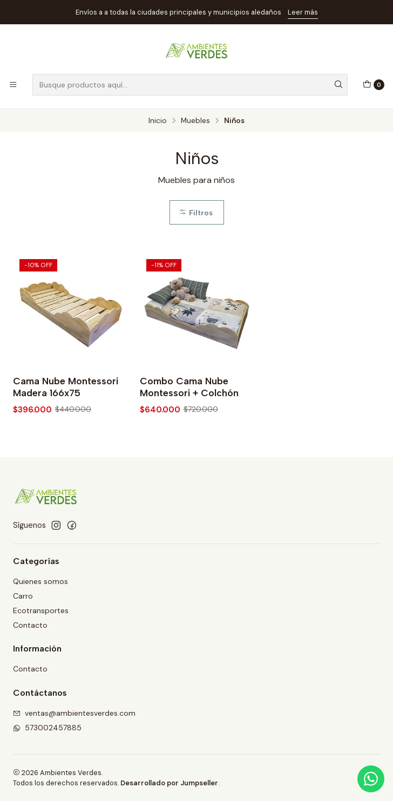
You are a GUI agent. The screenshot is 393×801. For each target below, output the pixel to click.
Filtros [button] (196, 213)
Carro (23, 596)
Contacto (30, 625)
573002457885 (47, 727)
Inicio (157, 121)
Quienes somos (40, 581)
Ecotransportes (41, 610)
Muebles (195, 121)
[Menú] (12, 84)
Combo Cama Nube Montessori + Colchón (189, 386)
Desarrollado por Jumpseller (169, 783)
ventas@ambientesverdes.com (74, 713)
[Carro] (374, 84)
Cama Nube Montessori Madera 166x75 (65, 386)
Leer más (303, 12)
